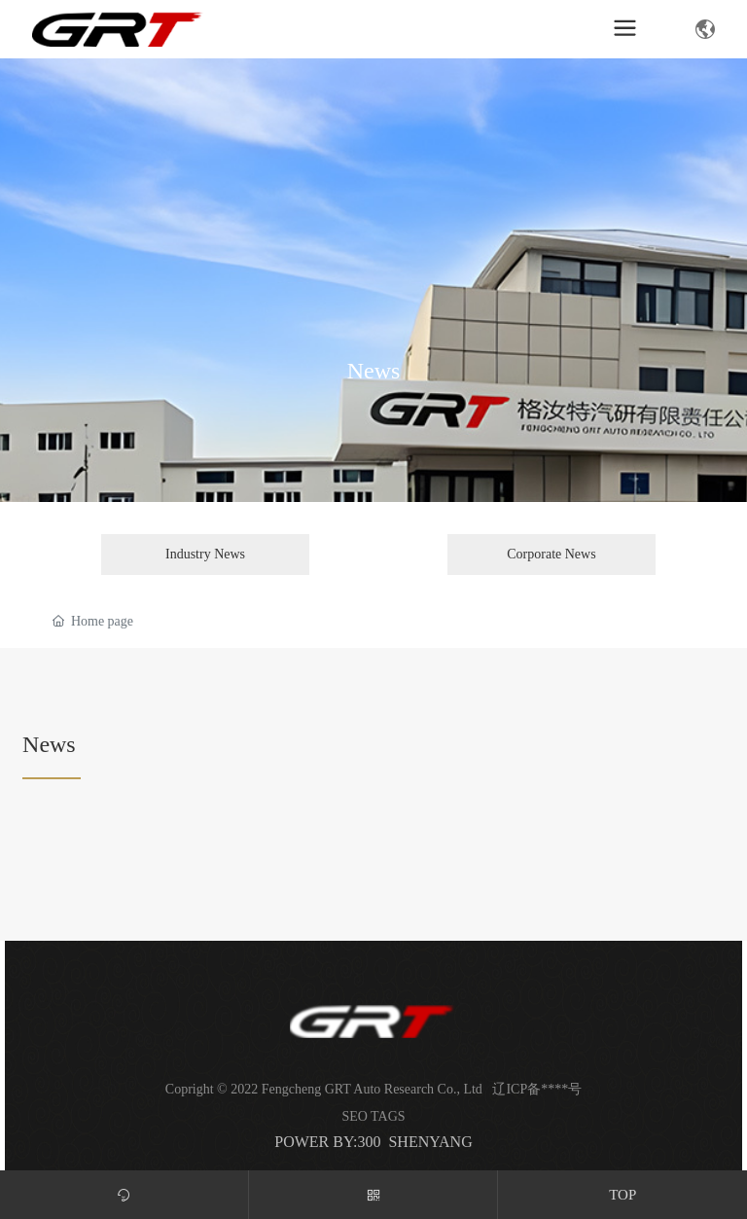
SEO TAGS (373, 1116)
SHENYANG (430, 1141)
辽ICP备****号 (537, 1089)
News (374, 369)
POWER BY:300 (327, 1141)
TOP (622, 1194)
